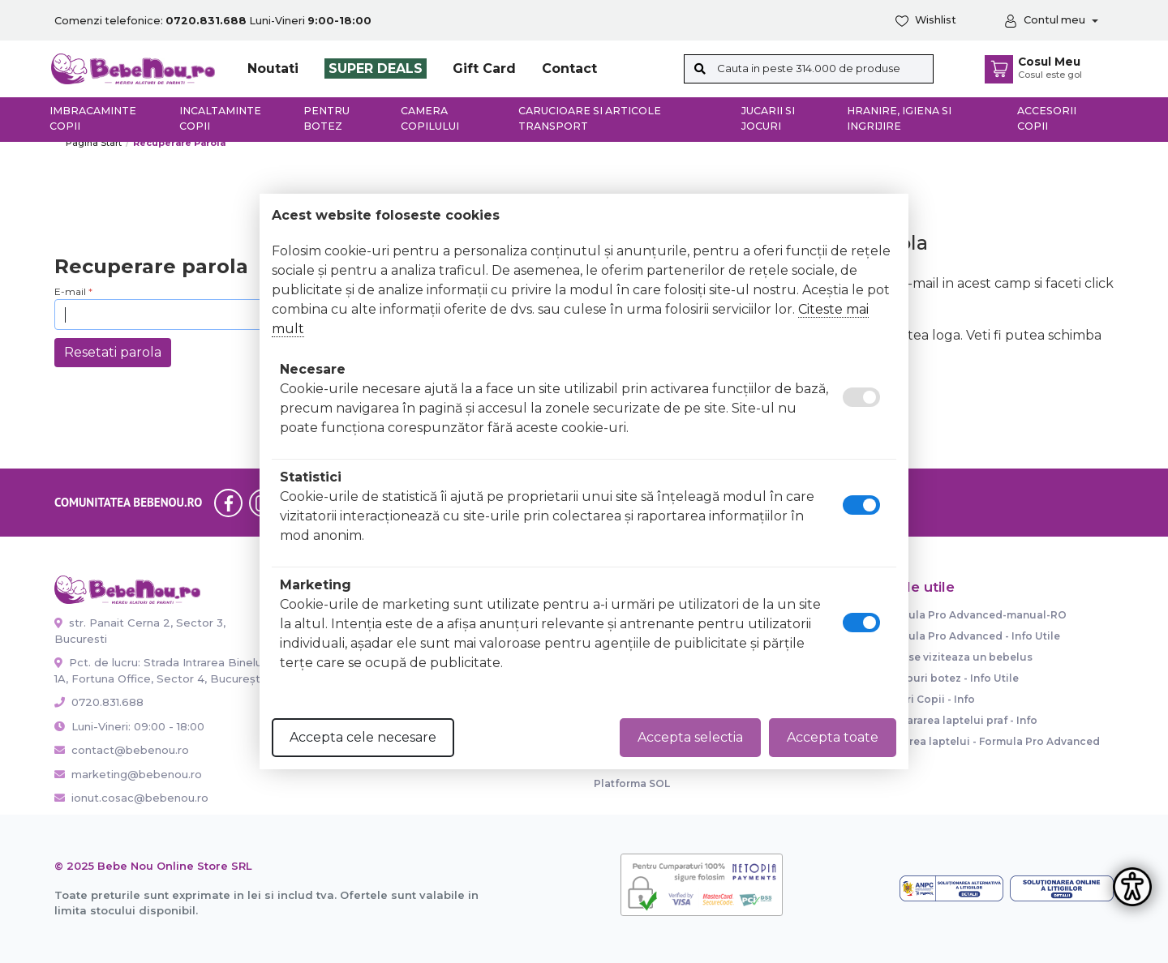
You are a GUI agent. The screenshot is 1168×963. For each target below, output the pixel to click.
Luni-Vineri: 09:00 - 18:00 (129, 726)
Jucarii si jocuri (768, 118)
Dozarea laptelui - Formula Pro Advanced (991, 741)
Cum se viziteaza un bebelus (957, 657)
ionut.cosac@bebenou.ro (131, 797)
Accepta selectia (690, 737)
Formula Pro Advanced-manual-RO (974, 615)
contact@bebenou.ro (121, 749)
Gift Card (484, 68)
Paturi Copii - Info (928, 699)
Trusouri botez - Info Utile (950, 678)
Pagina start (94, 142)
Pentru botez (326, 118)
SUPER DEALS (375, 68)
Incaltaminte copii (220, 118)
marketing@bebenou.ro (128, 774)
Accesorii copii (1046, 118)
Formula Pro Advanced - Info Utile (971, 636)
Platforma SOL (632, 783)
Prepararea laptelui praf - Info (959, 720)
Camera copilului (430, 118)
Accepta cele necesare (363, 737)
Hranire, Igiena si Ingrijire (899, 118)
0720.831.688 (99, 702)
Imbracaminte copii (92, 118)
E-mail (70, 291)
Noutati (272, 68)
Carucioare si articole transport (589, 118)
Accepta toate (832, 737)
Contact (569, 68)
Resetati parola (112, 352)
